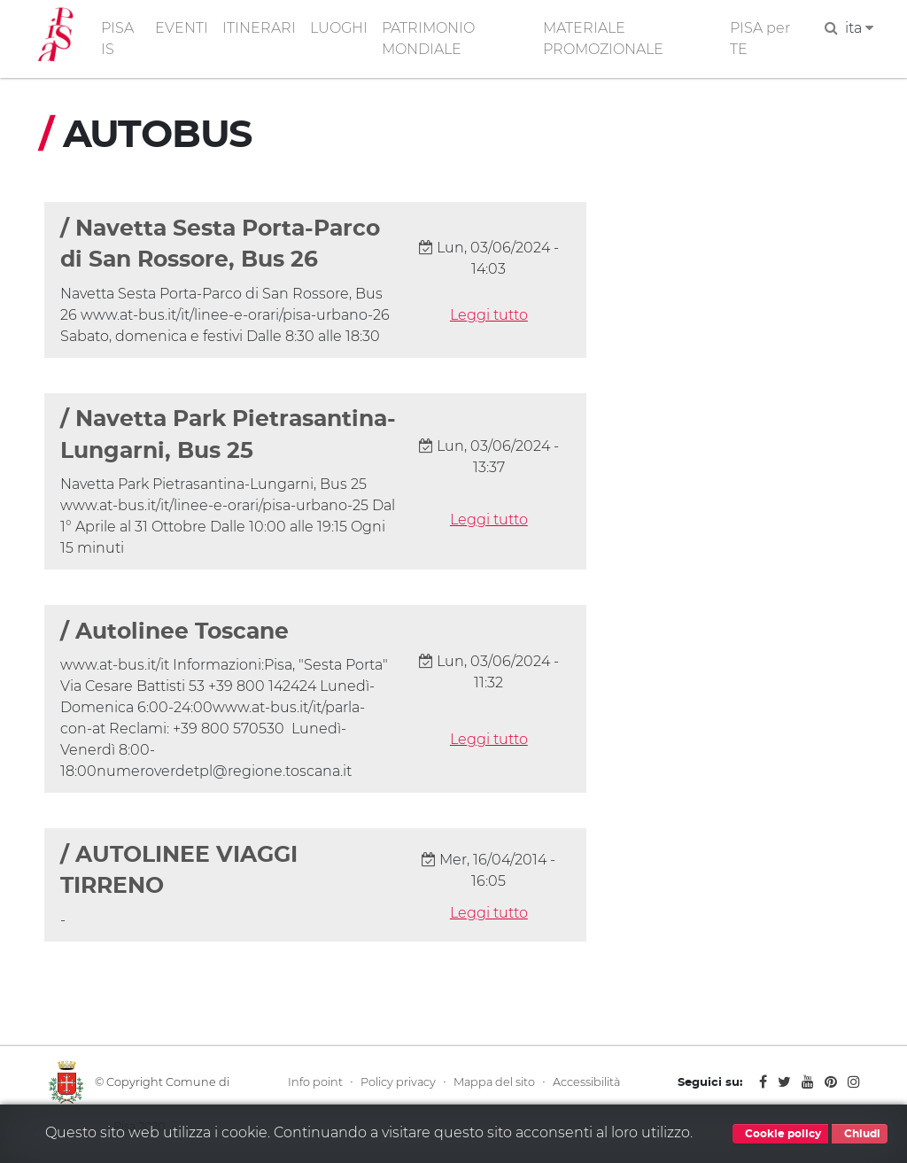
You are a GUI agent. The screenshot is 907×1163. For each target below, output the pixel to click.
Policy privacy (398, 1082)
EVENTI (181, 27)
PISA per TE (760, 38)
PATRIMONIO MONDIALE (428, 38)
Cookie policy (780, 1133)
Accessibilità (586, 1082)
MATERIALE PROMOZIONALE (603, 38)
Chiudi (859, 1133)
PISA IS (117, 38)
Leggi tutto (489, 314)
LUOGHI (339, 27)
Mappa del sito (494, 1082)
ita (859, 27)
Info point (315, 1082)
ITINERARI (259, 27)
